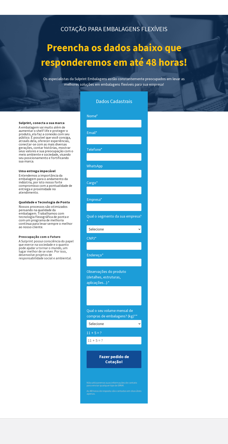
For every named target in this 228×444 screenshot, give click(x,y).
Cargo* (92, 182)
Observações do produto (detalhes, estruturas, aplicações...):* (106, 277)
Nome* (92, 115)
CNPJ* (92, 238)
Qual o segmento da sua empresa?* (114, 219)
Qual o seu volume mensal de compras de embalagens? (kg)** (112, 313)
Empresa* (94, 199)
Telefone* (94, 149)
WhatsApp (95, 165)
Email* (92, 132)
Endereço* (95, 255)
